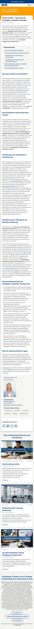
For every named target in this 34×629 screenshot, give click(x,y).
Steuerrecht (28, 367)
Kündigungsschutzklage (8, 186)
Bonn (6, 373)
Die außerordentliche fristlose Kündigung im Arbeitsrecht (13, 503)
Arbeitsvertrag (8, 410)
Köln (28, 371)
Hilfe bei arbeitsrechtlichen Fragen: (13, 68)
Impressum (18, 625)
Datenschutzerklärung (20, 623)
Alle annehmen (17, 620)
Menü (30, 5)
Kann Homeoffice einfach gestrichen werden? (16, 53)
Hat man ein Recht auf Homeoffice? (14, 50)
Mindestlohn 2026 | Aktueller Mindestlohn (12, 475)
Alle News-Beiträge (17, 524)
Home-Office (17, 410)
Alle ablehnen (17, 612)
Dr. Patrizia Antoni (7, 367)
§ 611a (25, 82)
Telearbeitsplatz (24, 413)
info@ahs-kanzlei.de (10, 546)
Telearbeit (15, 413)
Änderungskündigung (17, 181)
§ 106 (8, 83)
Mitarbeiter (7, 413)
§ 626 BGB (16, 272)
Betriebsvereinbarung (23, 90)
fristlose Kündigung (10, 268)
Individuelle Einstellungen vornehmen (17, 616)
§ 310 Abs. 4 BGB (26, 252)
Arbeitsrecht (10, 369)
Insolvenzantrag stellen (10, 447)
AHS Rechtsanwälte (9, 401)
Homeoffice (26, 410)
